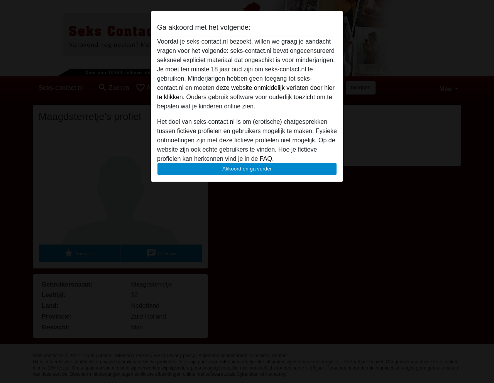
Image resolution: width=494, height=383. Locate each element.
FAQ (266, 158)
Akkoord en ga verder (247, 169)
